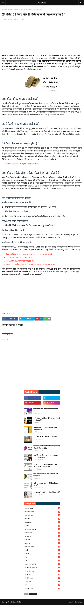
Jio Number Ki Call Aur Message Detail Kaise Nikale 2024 (45, 466)
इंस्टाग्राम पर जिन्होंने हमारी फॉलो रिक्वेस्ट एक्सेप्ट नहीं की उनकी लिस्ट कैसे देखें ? (46, 447)
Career (42, 525)
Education (10, 9)
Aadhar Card (42, 508)
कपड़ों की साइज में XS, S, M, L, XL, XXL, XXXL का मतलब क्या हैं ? (45, 456)
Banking (42, 518)
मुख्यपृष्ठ (4, 9)
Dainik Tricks (17, 602)
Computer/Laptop (42, 529)
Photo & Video (42, 571)
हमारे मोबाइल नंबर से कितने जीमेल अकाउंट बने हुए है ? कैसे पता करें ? (46, 419)
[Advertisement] (42, 39)
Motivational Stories (42, 567)
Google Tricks (42, 546)
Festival (42, 539)
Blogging (42, 522)
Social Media (42, 578)
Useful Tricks (42, 588)
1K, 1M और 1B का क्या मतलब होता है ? (19, 257)
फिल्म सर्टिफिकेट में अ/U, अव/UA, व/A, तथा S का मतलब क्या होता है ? (29, 254)
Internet (42, 553)
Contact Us (78, 602)
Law (42, 560)
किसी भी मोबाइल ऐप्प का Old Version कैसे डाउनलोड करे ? (45, 475)
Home (65, 602)
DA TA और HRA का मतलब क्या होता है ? (19, 261)
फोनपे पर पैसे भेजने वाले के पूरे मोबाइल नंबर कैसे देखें (45, 410)
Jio (42, 557)
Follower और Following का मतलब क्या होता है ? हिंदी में (45, 428)
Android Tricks (42, 511)
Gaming (42, 543)
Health (42, 550)
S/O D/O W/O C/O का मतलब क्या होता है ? (45, 437)
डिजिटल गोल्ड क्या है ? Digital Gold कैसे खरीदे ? (22, 164)
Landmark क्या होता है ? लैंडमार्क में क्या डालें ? (46, 492)
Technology (42, 581)
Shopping (42, 574)
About (71, 602)
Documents (42, 532)
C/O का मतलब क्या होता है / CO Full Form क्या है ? (45, 484)
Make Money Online (42, 564)
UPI (42, 585)
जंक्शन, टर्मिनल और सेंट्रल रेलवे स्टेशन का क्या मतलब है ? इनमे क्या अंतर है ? (31, 264)
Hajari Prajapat (8, 19)
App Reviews (42, 515)
